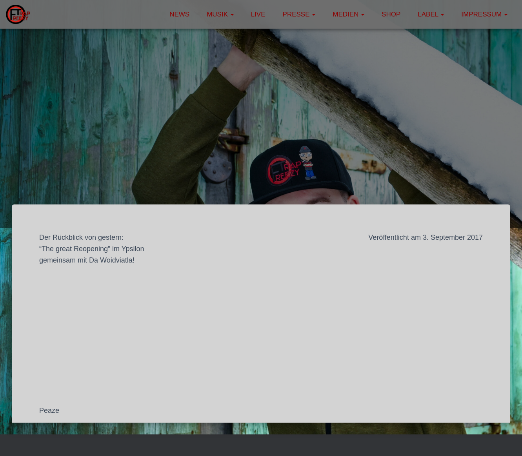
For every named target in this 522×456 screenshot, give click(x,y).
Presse (299, 14)
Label (431, 14)
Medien (348, 14)
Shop (391, 14)
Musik (220, 14)
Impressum (484, 14)
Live (258, 14)
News (179, 14)
